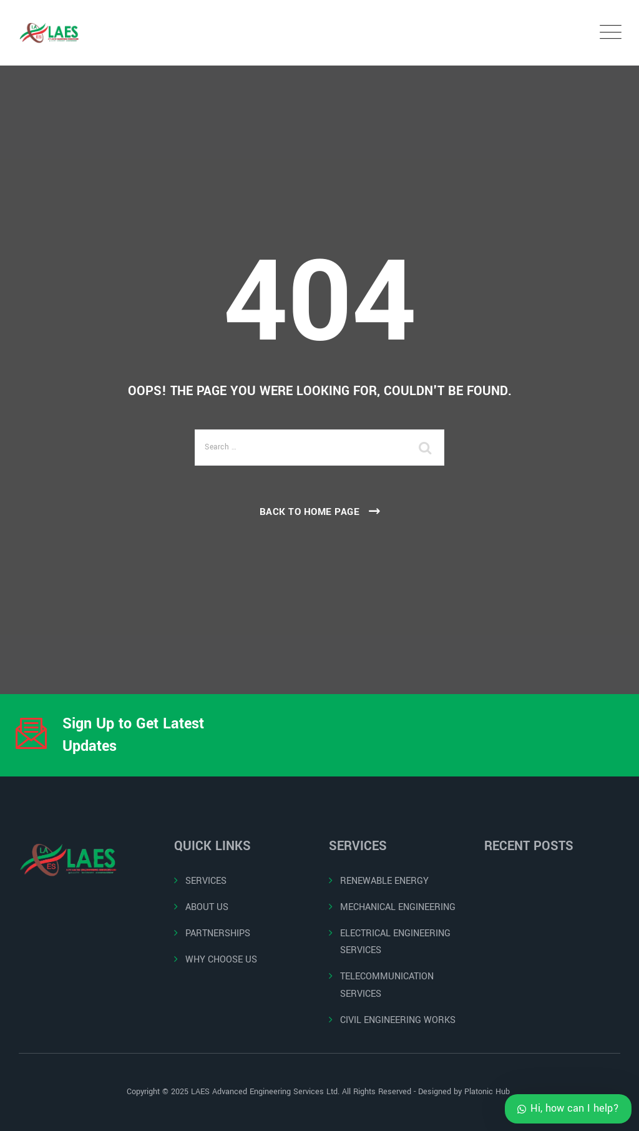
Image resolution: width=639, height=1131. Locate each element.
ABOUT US (206, 907)
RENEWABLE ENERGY (384, 881)
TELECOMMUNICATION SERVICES (387, 985)
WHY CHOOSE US (221, 959)
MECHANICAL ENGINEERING (398, 907)
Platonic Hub (488, 1091)
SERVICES (206, 881)
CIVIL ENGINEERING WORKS (398, 1020)
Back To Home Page (310, 512)
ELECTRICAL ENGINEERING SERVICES (395, 942)
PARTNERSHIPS (217, 933)
